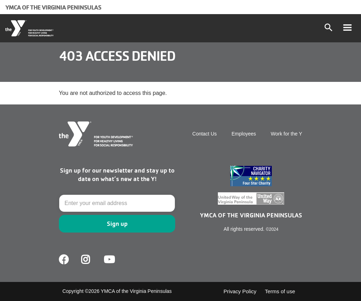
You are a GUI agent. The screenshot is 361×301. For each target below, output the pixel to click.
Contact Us (204, 134)
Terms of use (280, 291)
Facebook (64, 260)
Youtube (109, 260)
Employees (244, 134)
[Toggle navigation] (347, 28)
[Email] (117, 203)
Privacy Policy (240, 291)
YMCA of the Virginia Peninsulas (53, 7)
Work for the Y (286, 134)
